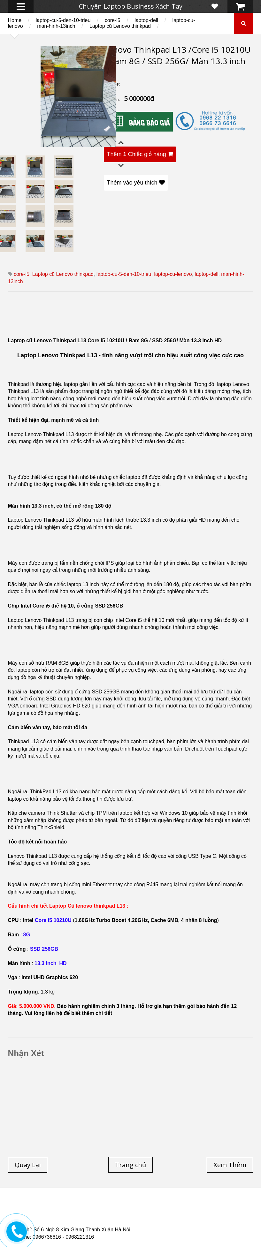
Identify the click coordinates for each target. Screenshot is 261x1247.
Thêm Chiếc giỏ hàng (140, 154)
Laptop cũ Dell (111, 1209)
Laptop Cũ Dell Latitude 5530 (89, 1224)
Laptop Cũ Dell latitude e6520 (167, 1224)
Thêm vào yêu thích (136, 182)
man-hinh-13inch (56, 26)
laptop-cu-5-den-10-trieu (63, 20)
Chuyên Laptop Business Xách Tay (130, 6)
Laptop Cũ (226, 1209)
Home (15, 20)
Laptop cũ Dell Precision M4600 (61, 1216)
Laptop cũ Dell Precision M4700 (143, 1216)
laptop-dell (146, 20)
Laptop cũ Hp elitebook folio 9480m (207, 1213)
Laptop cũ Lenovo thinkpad (120, 26)
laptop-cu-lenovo (173, 274)
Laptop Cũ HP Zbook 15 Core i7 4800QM (80, 1220)
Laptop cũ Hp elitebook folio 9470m (117, 1213)
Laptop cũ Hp (65, 1209)
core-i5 (112, 20)
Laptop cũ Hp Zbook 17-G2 (162, 1220)
